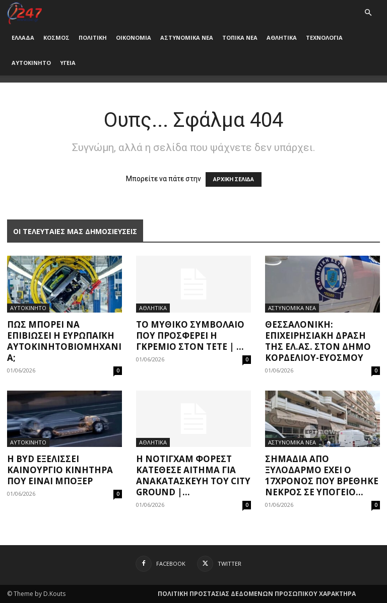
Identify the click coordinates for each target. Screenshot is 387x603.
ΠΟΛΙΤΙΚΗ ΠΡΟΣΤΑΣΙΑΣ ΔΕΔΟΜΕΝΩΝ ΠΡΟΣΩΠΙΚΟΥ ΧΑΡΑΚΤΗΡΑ (257, 593)
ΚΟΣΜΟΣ (56, 37)
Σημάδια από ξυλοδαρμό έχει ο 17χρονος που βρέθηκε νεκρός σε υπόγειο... (321, 475)
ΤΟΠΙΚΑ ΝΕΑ (239, 37)
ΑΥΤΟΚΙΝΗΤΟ (31, 62)
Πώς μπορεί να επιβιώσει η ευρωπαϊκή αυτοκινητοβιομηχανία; (64, 341)
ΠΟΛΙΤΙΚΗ (93, 37)
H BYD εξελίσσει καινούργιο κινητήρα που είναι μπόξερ (60, 470)
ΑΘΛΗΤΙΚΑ (282, 37)
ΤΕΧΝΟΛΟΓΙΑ (324, 37)
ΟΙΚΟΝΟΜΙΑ (133, 37)
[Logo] (24, 12)
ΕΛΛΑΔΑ (23, 37)
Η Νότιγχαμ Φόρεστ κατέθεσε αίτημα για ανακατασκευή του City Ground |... (193, 475)
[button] (368, 13)
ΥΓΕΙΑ (68, 62)
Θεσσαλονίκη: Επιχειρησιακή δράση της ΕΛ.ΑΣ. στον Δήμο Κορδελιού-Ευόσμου (318, 341)
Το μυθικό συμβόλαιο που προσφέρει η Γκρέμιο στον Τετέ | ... (190, 335)
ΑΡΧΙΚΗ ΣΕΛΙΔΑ (233, 179)
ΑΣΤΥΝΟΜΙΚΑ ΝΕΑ (186, 37)
